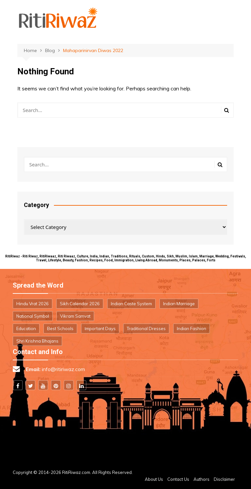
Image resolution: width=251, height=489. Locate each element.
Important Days (100, 328)
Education (26, 328)
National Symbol (32, 316)
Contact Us (178, 479)
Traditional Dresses (146, 328)
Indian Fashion (191, 328)
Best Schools (60, 328)
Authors (201, 479)
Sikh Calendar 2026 (80, 303)
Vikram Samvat (75, 316)
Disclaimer (224, 479)
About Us (154, 479)
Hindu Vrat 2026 (32, 303)
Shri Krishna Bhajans (37, 341)
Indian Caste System (131, 303)
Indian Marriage (179, 303)
